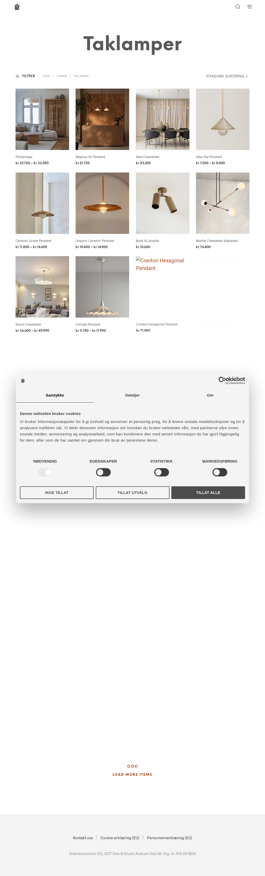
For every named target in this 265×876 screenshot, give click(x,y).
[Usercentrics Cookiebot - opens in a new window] (222, 380)
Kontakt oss (83, 837)
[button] (29, 76)
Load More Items (132, 775)
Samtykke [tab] (55, 395)
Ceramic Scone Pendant (33, 241)
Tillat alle (208, 493)
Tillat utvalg (132, 493)
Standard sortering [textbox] (225, 76)
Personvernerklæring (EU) (169, 837)
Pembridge (24, 157)
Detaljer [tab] (132, 395)
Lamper (61, 76)
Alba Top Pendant (209, 157)
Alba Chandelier (148, 157)
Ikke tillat (57, 493)
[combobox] (221, 76)
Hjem (46, 76)
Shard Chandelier (28, 324)
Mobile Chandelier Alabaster (217, 241)
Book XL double (147, 241)
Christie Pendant (88, 323)
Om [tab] (210, 395)
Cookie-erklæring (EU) (119, 837)
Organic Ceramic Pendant (95, 241)
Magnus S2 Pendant (90, 157)
